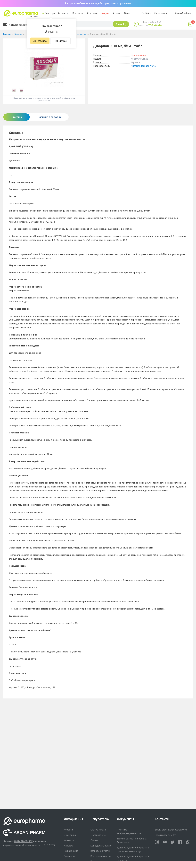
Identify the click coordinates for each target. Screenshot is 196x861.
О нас (127, 13)
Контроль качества (100, 856)
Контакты (78, 13)
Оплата (94, 840)
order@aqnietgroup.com (175, 829)
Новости (68, 829)
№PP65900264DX (23, 841)
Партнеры (69, 856)
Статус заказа (160, 13)
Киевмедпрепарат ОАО (143, 65)
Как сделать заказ (100, 845)
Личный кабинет (184, 13)
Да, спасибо (40, 40)
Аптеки (116, 13)
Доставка (92, 13)
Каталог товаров (15, 24)
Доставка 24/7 (98, 835)
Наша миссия (71, 850)
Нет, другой (60, 40)
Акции (105, 13)
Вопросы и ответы (100, 850)
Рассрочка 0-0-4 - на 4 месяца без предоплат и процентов (98, 3)
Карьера (68, 845)
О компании (70, 835)
